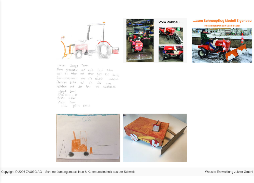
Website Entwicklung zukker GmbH (229, 172)
